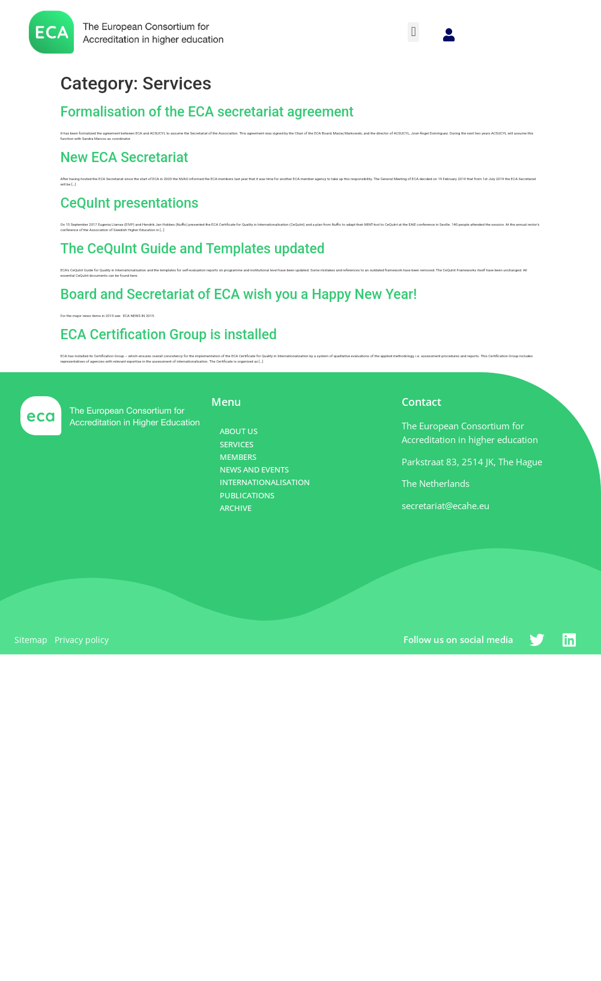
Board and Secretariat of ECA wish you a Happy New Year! (239, 294)
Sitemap (30, 639)
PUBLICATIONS (247, 495)
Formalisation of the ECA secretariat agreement (207, 112)
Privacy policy (82, 639)
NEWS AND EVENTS (254, 469)
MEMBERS (238, 456)
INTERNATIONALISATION (265, 482)
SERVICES (236, 444)
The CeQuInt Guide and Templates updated (193, 249)
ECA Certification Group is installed (169, 335)
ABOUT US (239, 431)
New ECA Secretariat (125, 157)
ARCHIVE (236, 508)
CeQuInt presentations (130, 203)
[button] (413, 32)
